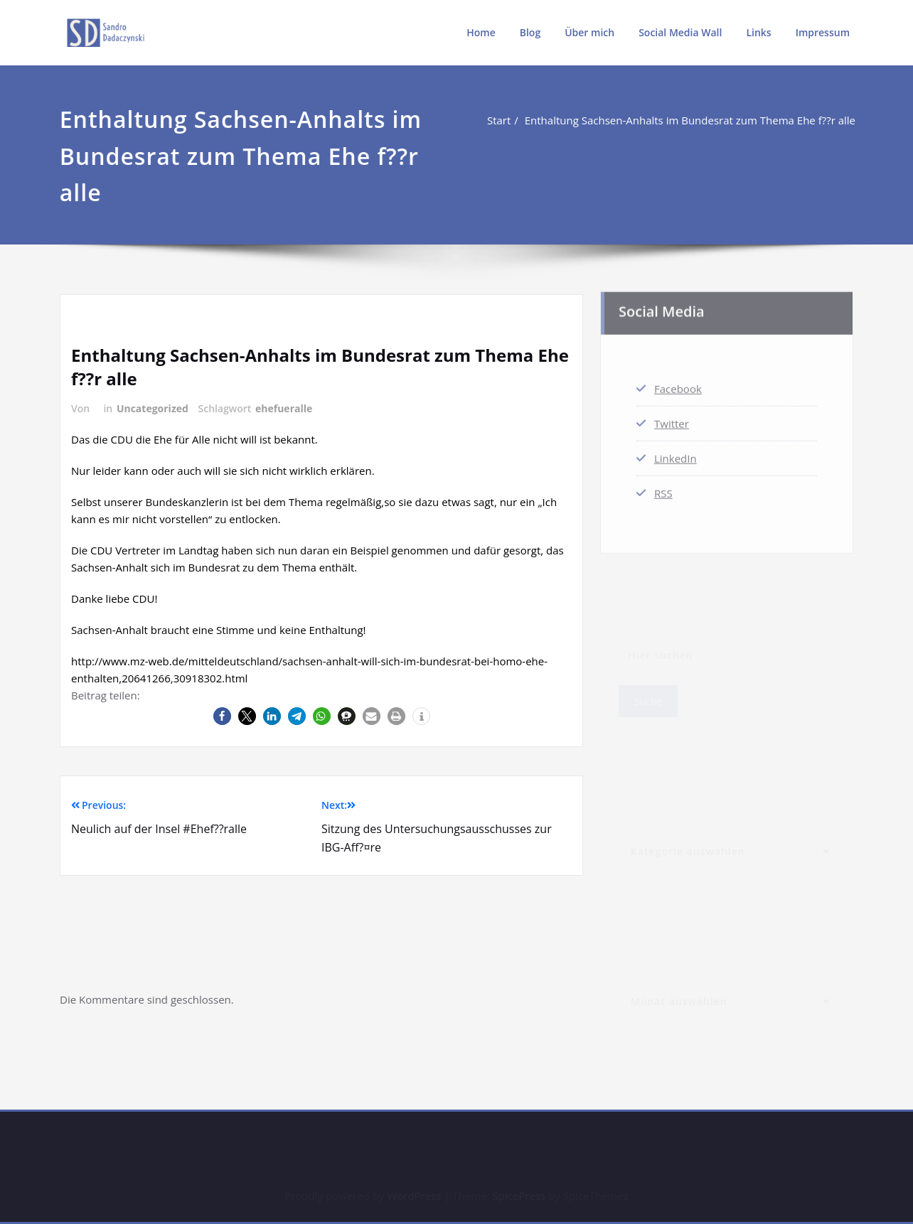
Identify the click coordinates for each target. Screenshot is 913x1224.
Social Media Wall (680, 32)
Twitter (671, 420)
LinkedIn (675, 455)
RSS (663, 490)
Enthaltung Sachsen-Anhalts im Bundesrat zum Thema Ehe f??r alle (691, 120)
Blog (530, 32)
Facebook (678, 385)
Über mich (589, 32)
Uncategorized (152, 408)
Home (481, 32)
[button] (222, 716)
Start (500, 120)
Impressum (823, 32)
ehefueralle (283, 408)
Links (758, 32)
